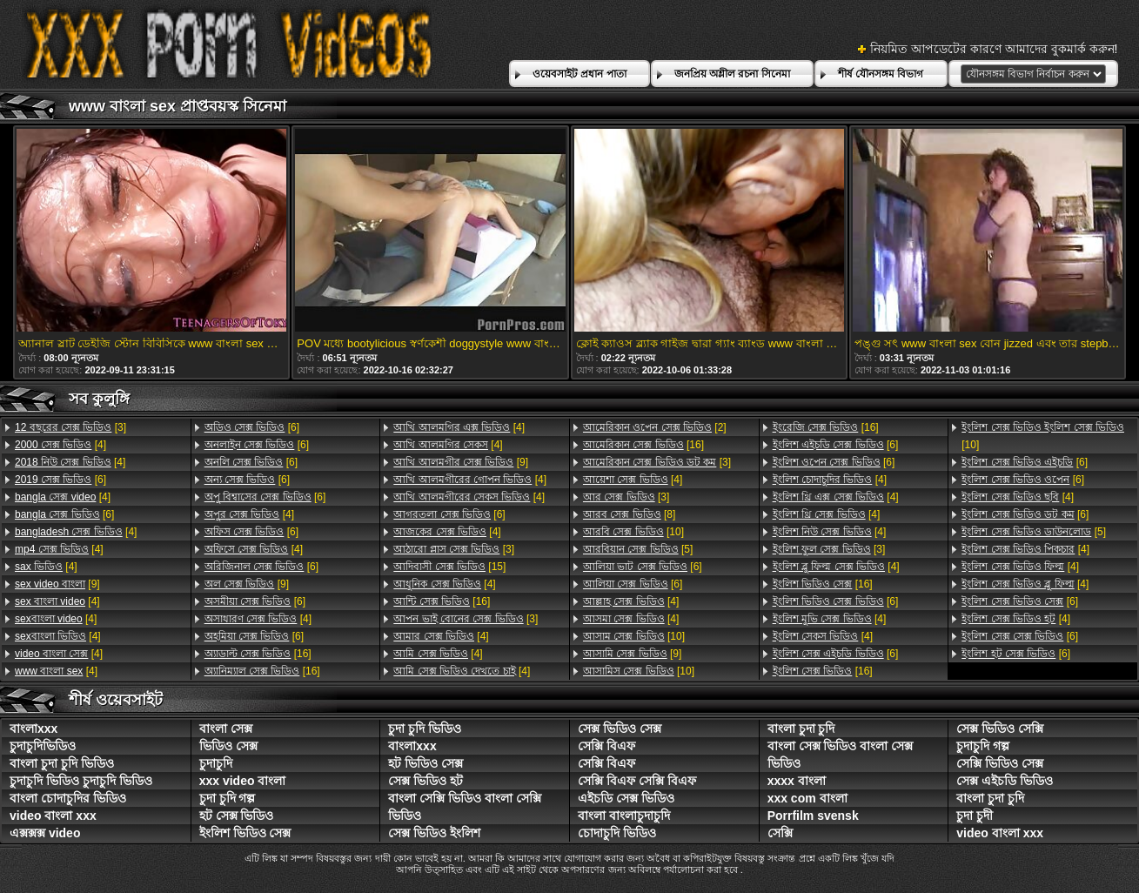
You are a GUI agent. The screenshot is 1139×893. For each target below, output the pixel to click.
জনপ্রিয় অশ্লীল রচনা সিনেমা (732, 74)
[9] (57, 584)
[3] (70, 427)
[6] (60, 479)
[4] (60, 445)
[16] (258, 654)
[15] (449, 567)
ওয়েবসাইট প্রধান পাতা (579, 74)
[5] (638, 549)
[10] (633, 532)
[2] (655, 427)
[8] (629, 514)
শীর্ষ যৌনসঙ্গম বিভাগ (881, 74)
